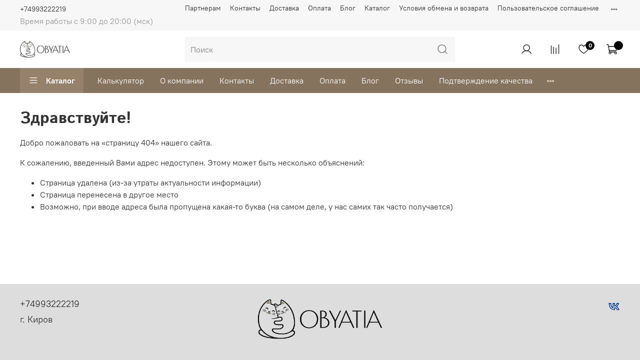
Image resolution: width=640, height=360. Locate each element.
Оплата (319, 8)
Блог (348, 8)
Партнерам (203, 8)
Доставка (284, 8)
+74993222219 (43, 9)
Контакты (245, 8)
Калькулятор (121, 81)
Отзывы (409, 81)
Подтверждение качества (485, 81)
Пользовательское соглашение (548, 8)
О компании (182, 81)
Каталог (377, 8)
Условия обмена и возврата (443, 8)
